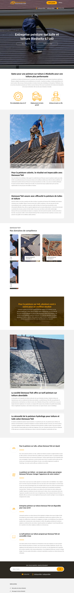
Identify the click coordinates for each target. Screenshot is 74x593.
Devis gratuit (51, 2)
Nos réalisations (26, 44)
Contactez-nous (47, 44)
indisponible (41, 8)
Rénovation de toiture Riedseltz (19, 588)
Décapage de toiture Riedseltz (18, 591)
